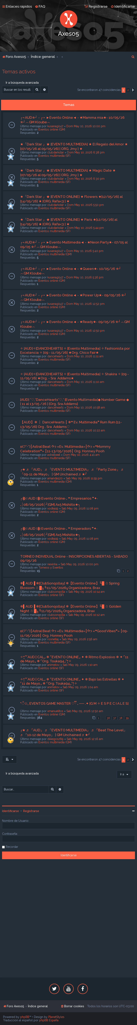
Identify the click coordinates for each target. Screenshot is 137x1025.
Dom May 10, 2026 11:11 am (85, 356)
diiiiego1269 (55, 739)
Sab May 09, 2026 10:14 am (86, 591)
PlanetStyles (56, 1017)
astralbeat (53, 454)
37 (114, 718)
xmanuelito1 (55, 711)
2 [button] (128, 90)
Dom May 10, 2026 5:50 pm (85, 205)
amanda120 (55, 478)
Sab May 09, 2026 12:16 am (85, 739)
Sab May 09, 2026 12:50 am (84, 711)
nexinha (52, 564)
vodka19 (52, 508)
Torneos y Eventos (50, 567)
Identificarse (10, 811)
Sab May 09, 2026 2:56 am (79, 639)
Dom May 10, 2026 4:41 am (81, 454)
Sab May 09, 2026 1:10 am (80, 664)
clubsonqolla (56, 591)
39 (127, 718)
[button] (133, 90)
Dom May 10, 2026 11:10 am (85, 382)
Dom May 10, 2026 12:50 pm (85, 330)
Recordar (12, 846)
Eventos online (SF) (51, 595)
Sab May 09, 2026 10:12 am (86, 614)
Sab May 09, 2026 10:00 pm (79, 564)
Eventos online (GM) (51, 129)
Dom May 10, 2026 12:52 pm (85, 303)
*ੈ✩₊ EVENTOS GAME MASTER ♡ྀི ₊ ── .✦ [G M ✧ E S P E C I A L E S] (74, 703)
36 (108, 718)
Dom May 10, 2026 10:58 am (86, 407)
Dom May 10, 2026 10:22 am (86, 430)
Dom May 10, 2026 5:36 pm (84, 277)
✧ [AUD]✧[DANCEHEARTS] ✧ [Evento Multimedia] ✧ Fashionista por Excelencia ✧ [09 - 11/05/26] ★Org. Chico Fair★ (75, 350)
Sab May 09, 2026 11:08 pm (80, 508)
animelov (53, 664)
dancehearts (55, 356)
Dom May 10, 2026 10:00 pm (85, 126)
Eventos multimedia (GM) (55, 254)
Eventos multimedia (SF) (54, 155)
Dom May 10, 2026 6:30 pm (85, 178)
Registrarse (31, 811)
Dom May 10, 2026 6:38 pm (85, 152)
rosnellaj (53, 639)
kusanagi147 (55, 126)
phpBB (24, 1017)
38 (120, 718)
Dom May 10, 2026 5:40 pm (84, 251)
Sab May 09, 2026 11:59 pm (84, 478)
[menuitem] (40, 6)
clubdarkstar (55, 152)
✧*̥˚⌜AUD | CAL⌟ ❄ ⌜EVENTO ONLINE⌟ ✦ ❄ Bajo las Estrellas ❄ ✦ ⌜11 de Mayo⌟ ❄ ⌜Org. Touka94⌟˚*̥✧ (72, 681)
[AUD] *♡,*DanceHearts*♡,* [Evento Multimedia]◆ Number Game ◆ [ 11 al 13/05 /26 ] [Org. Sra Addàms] (74, 402)
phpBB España (48, 1020)
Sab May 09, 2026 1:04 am (80, 687)
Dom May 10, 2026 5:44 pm (85, 227)
